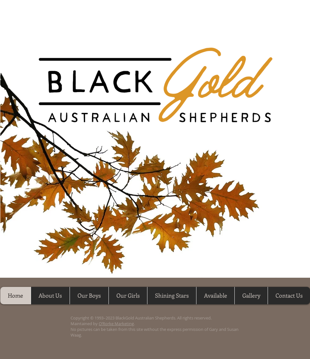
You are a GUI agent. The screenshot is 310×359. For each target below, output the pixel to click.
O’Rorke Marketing (116, 323)
